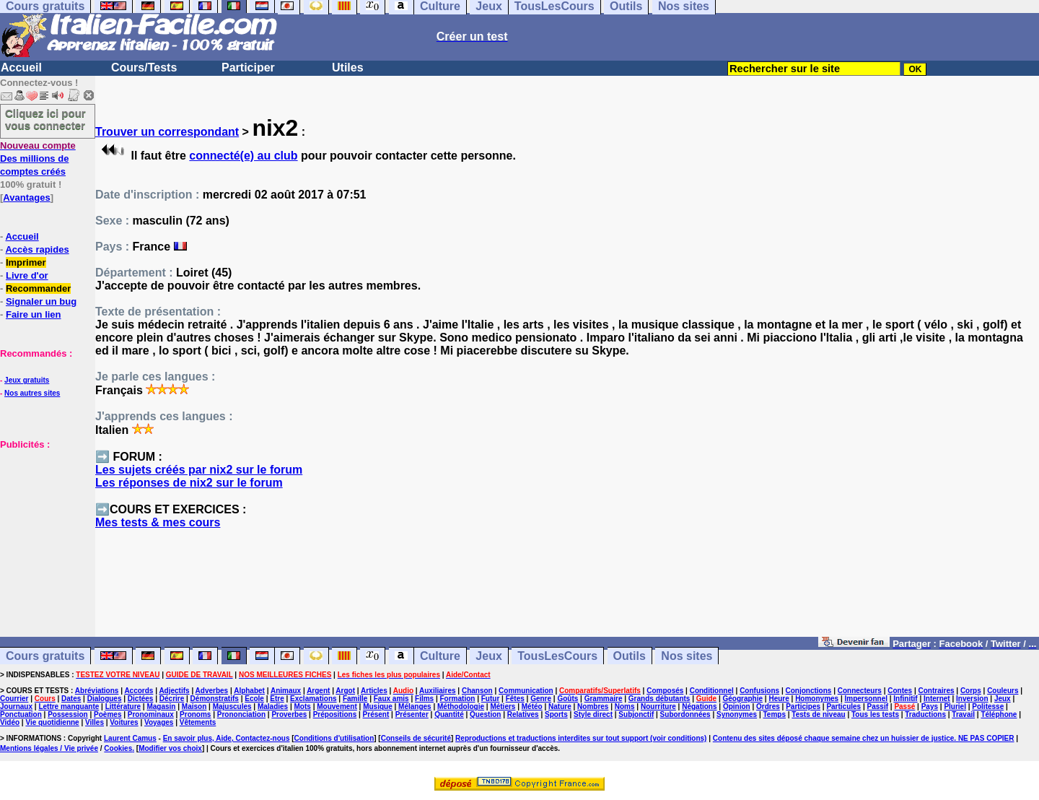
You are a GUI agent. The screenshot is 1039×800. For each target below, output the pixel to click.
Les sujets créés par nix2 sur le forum (198, 470)
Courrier (14, 699)
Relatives (523, 714)
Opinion (736, 706)
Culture (440, 656)
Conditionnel (712, 691)
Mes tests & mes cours (157, 522)
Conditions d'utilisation (334, 738)
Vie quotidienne (52, 722)
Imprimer (26, 262)
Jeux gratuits (26, 380)
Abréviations (97, 691)
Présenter (412, 714)
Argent (318, 691)
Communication (526, 691)
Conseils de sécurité (416, 738)
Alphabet (249, 691)
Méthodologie (460, 706)
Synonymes (736, 714)
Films (424, 699)
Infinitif (905, 699)
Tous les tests (875, 714)
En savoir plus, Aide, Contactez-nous (226, 738)
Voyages (158, 722)
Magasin (160, 706)
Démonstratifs (214, 699)
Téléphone (999, 714)
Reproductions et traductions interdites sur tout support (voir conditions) (580, 738)
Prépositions (335, 714)
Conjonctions (809, 691)
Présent (376, 714)
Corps (970, 691)
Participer (248, 67)
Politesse (988, 706)
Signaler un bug (41, 301)
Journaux (16, 706)
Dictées (141, 699)
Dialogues (104, 699)
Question (485, 714)
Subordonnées (685, 714)
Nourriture (658, 706)
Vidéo (9, 722)
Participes (803, 706)
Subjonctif (636, 714)
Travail (963, 714)
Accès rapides (37, 249)
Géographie (742, 699)
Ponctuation (21, 714)
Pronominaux (151, 714)
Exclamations (313, 699)
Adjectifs (174, 691)
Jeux (488, 656)
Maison (194, 706)
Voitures (124, 722)
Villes (94, 722)
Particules (843, 706)
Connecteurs (860, 691)
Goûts (567, 699)
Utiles (348, 67)
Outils (629, 656)
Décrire (171, 699)
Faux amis (391, 699)
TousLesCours (557, 656)
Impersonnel (866, 699)
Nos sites (686, 656)
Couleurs (1002, 691)
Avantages (26, 197)
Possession (68, 714)
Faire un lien (33, 314)
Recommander (38, 288)
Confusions (759, 691)
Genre (540, 699)
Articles (374, 691)
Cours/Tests (144, 67)
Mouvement (337, 706)
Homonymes (816, 699)
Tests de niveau (818, 714)
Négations (699, 706)
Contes (899, 691)
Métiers (502, 706)
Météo (532, 706)
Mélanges (414, 706)
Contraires (937, 691)
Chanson (477, 691)
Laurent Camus (130, 738)
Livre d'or (27, 275)
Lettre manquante (68, 706)
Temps (774, 714)
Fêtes (515, 699)
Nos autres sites (32, 393)
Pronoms (195, 714)
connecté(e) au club (243, 155)
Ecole (254, 699)
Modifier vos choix (170, 748)
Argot (345, 691)
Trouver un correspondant (167, 132)
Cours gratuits (45, 656)
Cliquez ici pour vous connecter (45, 119)
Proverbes (289, 714)
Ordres (768, 706)
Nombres (592, 706)
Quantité (449, 714)
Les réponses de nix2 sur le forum (189, 483)
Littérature (123, 706)
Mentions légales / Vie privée (49, 748)
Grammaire (603, 699)
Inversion (972, 699)
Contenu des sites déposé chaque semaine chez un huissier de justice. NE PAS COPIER (863, 738)
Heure (778, 699)
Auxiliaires (437, 691)
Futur (490, 699)
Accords (138, 691)
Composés (664, 691)
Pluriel (955, 706)
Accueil (21, 67)
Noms (625, 706)
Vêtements (198, 722)
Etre (277, 699)
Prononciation (241, 714)
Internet (937, 699)
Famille (355, 699)
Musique (378, 706)
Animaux (286, 691)
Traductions (925, 714)
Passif (877, 706)
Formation (457, 699)
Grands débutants (659, 699)
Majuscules (232, 706)
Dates (71, 699)
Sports (556, 714)
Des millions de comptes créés (38, 158)
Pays (929, 706)
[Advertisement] (43, 523)
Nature (559, 706)
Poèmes (107, 714)
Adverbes (212, 691)
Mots (302, 706)
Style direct (593, 714)
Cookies (118, 748)
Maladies (273, 706)
